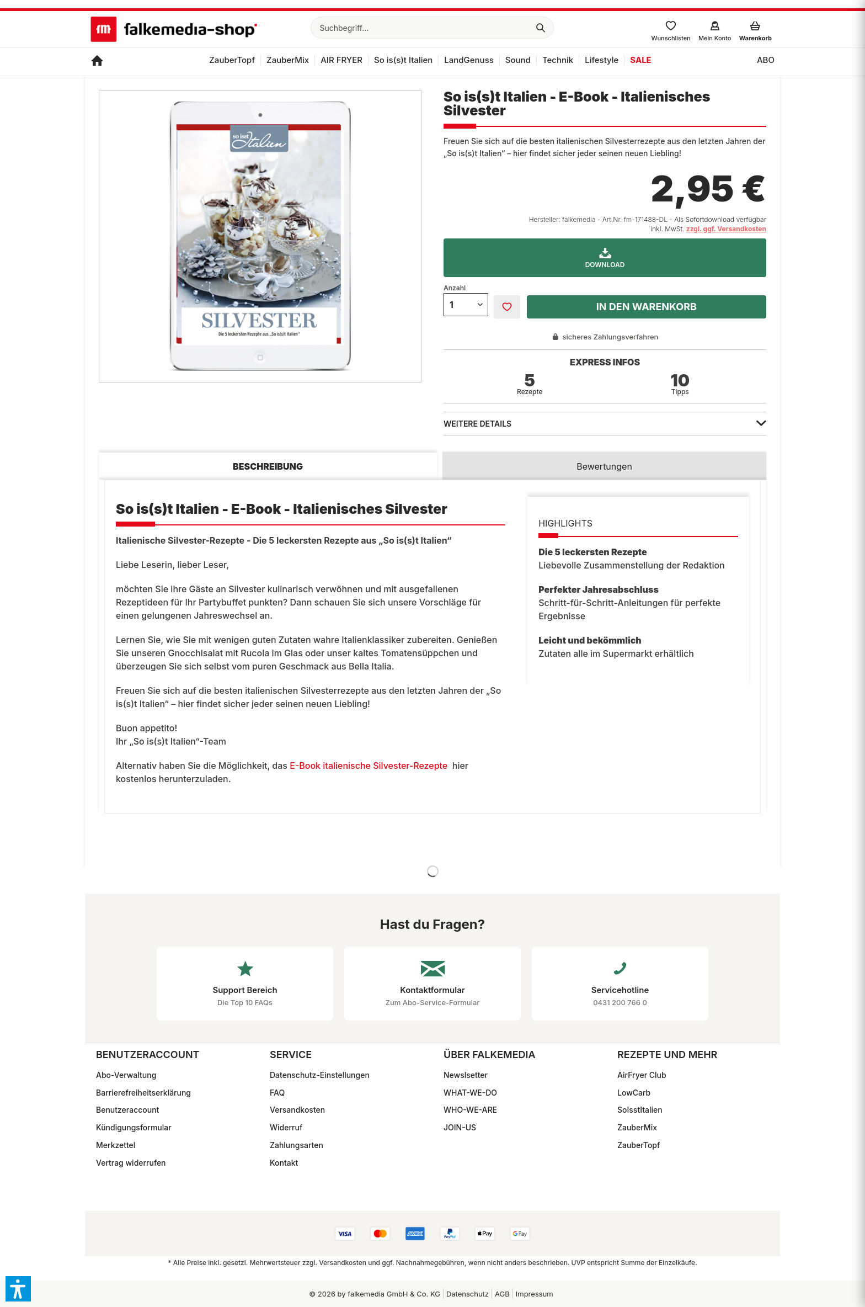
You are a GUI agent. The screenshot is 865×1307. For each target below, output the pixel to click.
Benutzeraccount (127, 1109)
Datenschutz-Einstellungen (320, 1075)
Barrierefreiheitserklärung (143, 1092)
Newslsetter (466, 1075)
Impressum (534, 1293)
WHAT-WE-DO (470, 1092)
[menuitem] (432, 28)
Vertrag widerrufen (131, 1162)
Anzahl (455, 288)
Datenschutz (467, 1293)
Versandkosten (297, 1109)
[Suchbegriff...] (432, 28)
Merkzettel (115, 1145)
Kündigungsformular (134, 1127)
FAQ (277, 1092)
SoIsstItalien (640, 1109)
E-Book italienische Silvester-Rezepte (368, 765)
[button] (18, 1288)
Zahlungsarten (296, 1145)
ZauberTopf (638, 1145)
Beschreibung (268, 466)
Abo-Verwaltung (126, 1075)
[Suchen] (540, 28)
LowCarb (633, 1092)
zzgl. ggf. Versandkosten (726, 229)
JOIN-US (460, 1127)
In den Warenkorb (646, 306)
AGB (502, 1293)
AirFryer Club (641, 1075)
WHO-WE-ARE (470, 1109)
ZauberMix (637, 1127)
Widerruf (286, 1127)
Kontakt (284, 1162)
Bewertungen (604, 466)
